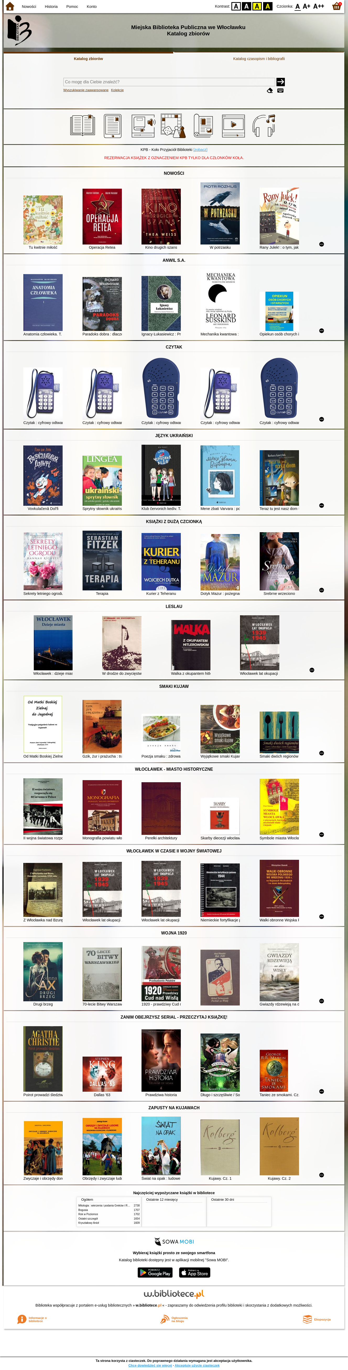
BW (246, 6)
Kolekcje (117, 90)
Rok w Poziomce (88, 1214)
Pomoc (72, 6)
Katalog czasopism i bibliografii (259, 59)
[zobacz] (200, 150)
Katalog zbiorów (88, 59)
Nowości (29, 6)
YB (257, 6)
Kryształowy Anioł (88, 1222)
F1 (306, 6)
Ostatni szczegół (88, 1218)
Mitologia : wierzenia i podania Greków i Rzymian (107, 1205)
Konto (92, 6)
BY (267, 6)
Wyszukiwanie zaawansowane (86, 90)
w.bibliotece (149, 1305)
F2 (318, 6)
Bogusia (83, 1210)
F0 (297, 6)
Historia (51, 6)
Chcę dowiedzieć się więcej (150, 1365)
